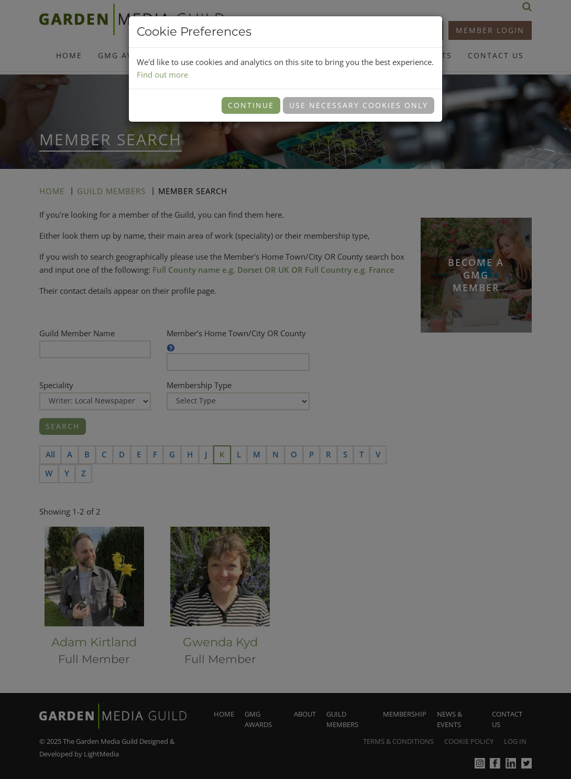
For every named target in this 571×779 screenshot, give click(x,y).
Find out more (162, 74)
